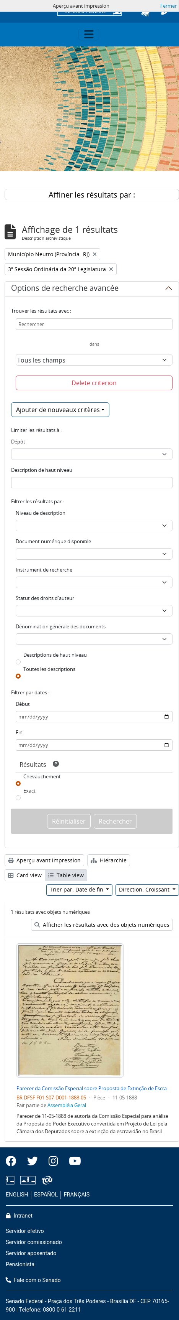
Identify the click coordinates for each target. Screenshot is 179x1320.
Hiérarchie (109, 860)
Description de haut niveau (41, 469)
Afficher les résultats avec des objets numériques (101, 924)
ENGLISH (17, 1194)
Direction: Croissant (145, 889)
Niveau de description (40, 512)
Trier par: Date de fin (77, 889)
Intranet (19, 1216)
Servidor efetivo (25, 1231)
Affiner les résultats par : (92, 195)
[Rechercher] (94, 324)
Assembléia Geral (66, 1105)
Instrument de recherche (44, 569)
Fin (19, 732)
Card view (25, 875)
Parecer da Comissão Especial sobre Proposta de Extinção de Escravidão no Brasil (94, 1088)
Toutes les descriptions (49, 669)
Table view (66, 875)
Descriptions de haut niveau (55, 654)
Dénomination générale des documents (61, 626)
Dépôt (18, 441)
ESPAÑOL (46, 1194)
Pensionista (20, 1264)
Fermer (168, 5)
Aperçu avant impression (44, 860)
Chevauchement (42, 776)
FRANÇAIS (77, 1194)
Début (23, 703)
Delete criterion (94, 383)
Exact (29, 790)
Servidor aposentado (31, 1253)
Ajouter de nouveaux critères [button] (58, 409)
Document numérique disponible (53, 541)
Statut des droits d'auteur (45, 598)
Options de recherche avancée (65, 289)
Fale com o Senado (33, 1280)
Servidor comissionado (34, 1242)
